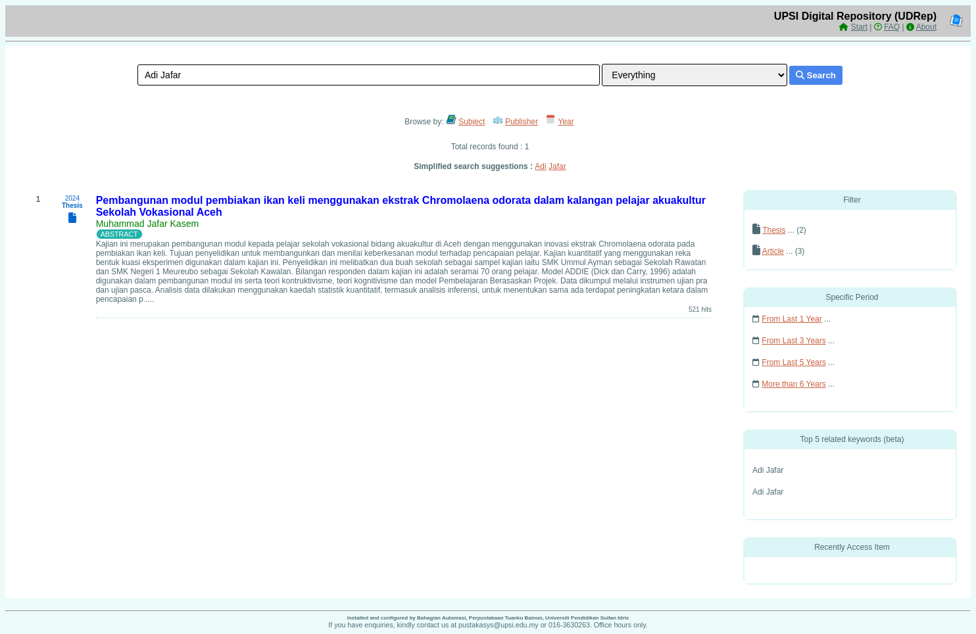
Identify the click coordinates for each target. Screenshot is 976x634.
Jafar (557, 166)
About (926, 27)
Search (816, 75)
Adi (540, 166)
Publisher (521, 121)
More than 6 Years (793, 384)
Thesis (773, 230)
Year (566, 121)
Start (859, 27)
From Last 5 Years (793, 362)
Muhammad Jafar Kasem (147, 223)
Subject (471, 121)
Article (773, 251)
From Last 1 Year (791, 319)
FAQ (892, 27)
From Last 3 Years (793, 340)
